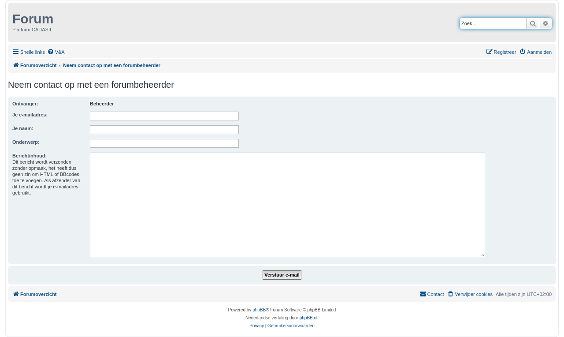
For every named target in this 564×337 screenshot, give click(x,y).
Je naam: (22, 128)
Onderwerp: (26, 142)
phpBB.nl (309, 317)
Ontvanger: (25, 103)
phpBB (259, 309)
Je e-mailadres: (30, 114)
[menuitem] (56, 52)
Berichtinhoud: (29, 155)
